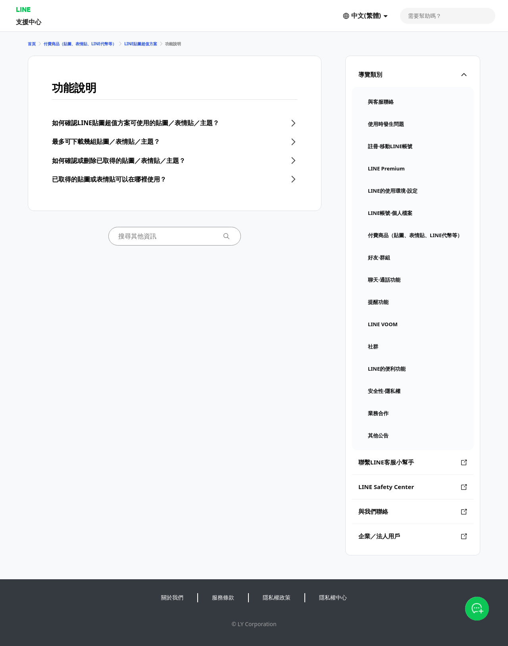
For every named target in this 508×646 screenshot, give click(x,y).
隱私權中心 (333, 597)
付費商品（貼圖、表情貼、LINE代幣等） (80, 43)
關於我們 (172, 597)
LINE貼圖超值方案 (140, 43)
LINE (23, 9)
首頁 (32, 43)
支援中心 (28, 21)
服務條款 (223, 597)
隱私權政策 (277, 597)
